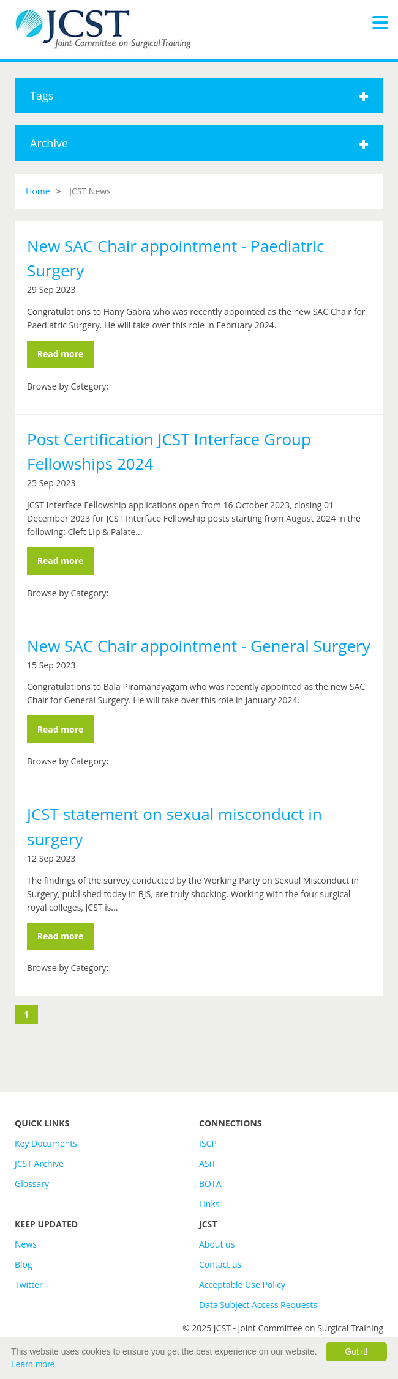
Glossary (32, 1183)
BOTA (210, 1183)
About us (217, 1244)
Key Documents (46, 1143)
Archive (199, 143)
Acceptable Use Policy (242, 1284)
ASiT (207, 1163)
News (26, 1244)
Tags (199, 95)
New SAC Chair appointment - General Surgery (198, 646)
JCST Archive (39, 1163)
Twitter (29, 1284)
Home (38, 191)
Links (209, 1204)
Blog (23, 1264)
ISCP (208, 1143)
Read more (60, 354)
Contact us (220, 1264)
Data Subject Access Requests (258, 1305)
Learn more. (34, 1364)
